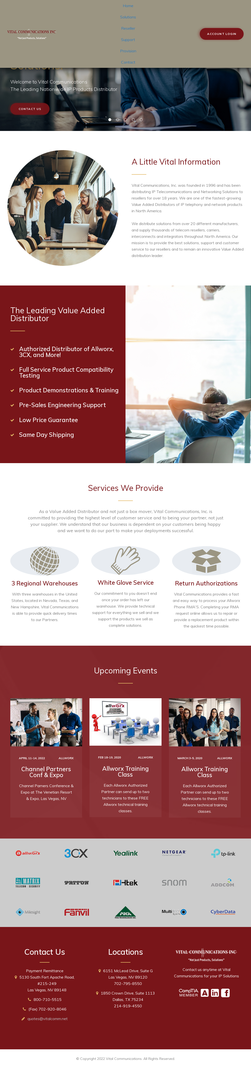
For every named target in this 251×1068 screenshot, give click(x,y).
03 (125, 119)
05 (141, 119)
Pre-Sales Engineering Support (62, 405)
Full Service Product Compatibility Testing (66, 372)
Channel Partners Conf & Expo (46, 772)
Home (128, 5)
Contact (128, 62)
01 (109, 119)
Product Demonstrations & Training (69, 390)
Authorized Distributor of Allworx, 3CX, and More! (66, 351)
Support (128, 39)
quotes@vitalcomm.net (47, 1018)
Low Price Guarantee (48, 420)
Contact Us (30, 112)
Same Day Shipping (46, 434)
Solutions (128, 16)
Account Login (221, 34)
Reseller (128, 28)
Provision (128, 50)
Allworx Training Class (125, 771)
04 (133, 119)
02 (117, 119)
